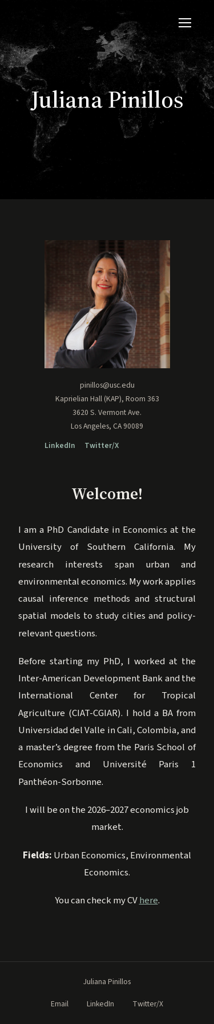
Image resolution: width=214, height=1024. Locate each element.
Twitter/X (101, 445)
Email (59, 1003)
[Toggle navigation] (185, 23)
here (148, 900)
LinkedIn (60, 445)
